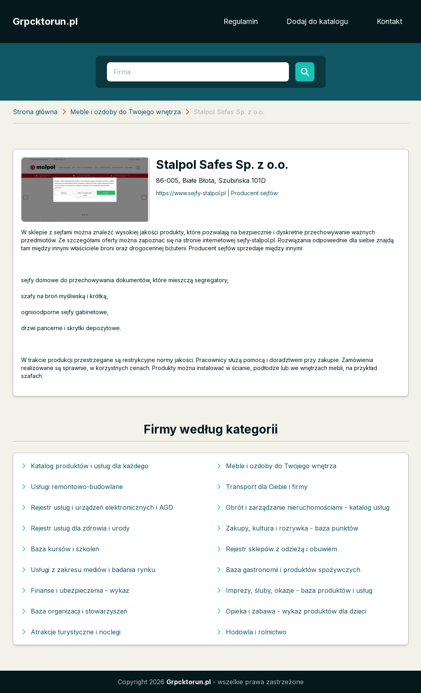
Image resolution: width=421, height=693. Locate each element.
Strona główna (35, 112)
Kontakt (389, 21)
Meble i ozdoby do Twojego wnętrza (125, 112)
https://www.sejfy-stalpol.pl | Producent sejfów (217, 193)
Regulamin (240, 21)
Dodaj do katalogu (317, 21)
